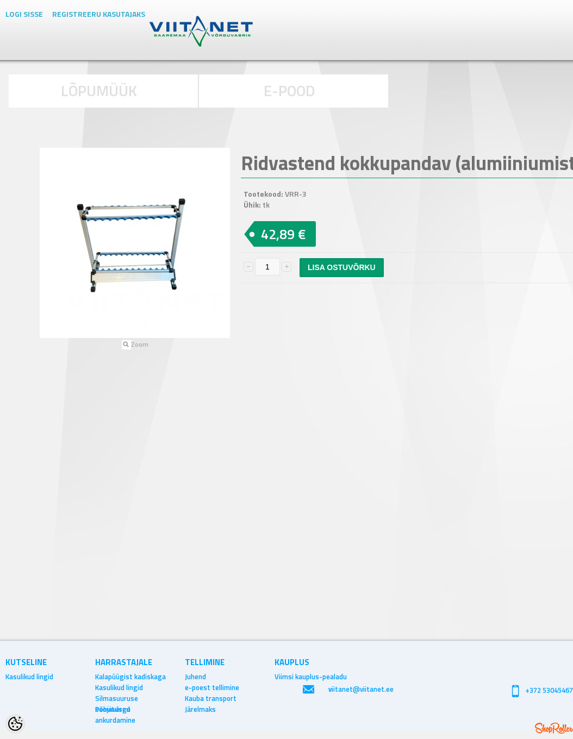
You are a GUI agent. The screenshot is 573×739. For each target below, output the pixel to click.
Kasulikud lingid (29, 676)
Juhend (195, 676)
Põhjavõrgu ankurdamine (115, 709)
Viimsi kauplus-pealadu (311, 676)
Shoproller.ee (554, 728)
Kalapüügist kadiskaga (130, 676)
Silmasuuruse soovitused (116, 698)
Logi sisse (24, 14)
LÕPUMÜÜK (99, 90)
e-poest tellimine (212, 687)
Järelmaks (200, 709)
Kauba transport (210, 698)
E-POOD (289, 90)
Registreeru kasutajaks (98, 14)
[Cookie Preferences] (15, 724)
